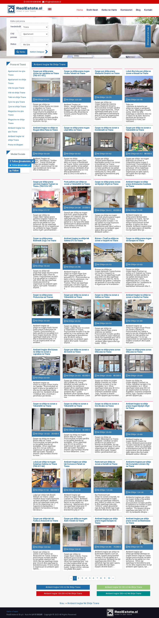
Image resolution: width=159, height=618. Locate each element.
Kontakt (148, 10)
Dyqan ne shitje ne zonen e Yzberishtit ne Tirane (45, 405)
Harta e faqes (12, 611)
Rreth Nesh (92, 10)
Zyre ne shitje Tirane (17, 107)
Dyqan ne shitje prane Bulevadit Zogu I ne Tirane (44, 239)
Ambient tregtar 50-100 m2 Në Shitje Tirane (123, 587)
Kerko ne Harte (109, 10)
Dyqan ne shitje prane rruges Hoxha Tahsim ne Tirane (76, 72)
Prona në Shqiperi (15, 145)
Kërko (21, 52)
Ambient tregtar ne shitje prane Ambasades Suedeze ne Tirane (138, 184)
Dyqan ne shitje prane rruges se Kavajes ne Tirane (138, 239)
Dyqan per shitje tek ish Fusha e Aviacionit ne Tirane (45, 519)
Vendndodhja (13, 26)
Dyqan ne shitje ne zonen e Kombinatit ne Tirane (107, 129)
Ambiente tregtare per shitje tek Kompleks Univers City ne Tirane (138, 464)
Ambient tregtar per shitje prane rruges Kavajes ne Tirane (106, 520)
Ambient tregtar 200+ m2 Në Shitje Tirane (123, 593)
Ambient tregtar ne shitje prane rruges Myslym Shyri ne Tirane (137, 406)
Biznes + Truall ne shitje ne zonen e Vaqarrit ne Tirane (106, 239)
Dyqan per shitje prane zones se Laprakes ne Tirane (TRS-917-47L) (46, 73)
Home (80, 10)
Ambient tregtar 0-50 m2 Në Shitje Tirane (63, 587)
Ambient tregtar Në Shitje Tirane (83, 603)
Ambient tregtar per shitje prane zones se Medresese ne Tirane (138, 520)
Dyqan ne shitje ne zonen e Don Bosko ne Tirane (107, 405)
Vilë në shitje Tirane (16, 93)
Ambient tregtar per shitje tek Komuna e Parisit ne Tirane (75, 464)
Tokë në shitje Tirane (17, 97)
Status (13, 44)
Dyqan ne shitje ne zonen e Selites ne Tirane (107, 296)
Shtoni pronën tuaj (148, 36)
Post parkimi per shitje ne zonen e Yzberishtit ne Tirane (77, 183)
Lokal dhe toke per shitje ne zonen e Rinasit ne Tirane (138, 72)
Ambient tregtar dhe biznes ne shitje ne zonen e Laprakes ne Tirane (45, 352)
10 (109, 578)
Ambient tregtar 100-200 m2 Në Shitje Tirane (63, 593)
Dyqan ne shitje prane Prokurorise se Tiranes (43, 296)
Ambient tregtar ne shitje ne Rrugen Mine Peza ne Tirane (45, 129)
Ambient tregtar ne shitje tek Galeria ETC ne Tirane (76, 239)
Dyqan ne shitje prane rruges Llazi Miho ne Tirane (76, 129)
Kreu (62, 603)
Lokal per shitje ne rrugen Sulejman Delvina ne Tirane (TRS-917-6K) (45, 464)
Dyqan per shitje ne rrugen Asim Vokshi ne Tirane (75, 519)
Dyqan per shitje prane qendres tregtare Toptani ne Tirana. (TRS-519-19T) (45, 184)
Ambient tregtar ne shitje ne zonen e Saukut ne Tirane (138, 296)
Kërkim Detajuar (37, 52)
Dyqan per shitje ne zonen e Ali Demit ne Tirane (76, 351)
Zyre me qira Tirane (16, 102)
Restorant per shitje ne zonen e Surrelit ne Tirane (106, 463)
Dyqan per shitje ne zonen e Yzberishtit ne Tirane (138, 129)
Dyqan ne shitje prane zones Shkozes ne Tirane (107, 351)
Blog (138, 10)
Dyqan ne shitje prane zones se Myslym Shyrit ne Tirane (107, 183)
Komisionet (126, 10)
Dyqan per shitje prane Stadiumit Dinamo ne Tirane (107, 72)
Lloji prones (13, 35)
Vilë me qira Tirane (16, 88)
